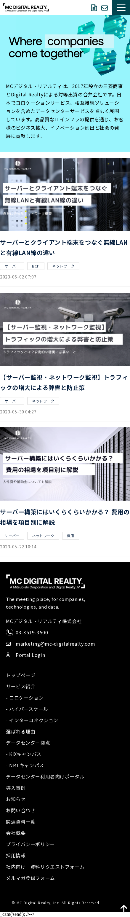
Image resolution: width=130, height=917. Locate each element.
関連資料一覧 (20, 821)
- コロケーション (25, 697)
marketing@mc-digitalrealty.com (55, 643)
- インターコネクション (32, 720)
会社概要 (15, 832)
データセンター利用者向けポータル (45, 776)
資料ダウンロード (95, 7)
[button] (121, 7)
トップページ (20, 675)
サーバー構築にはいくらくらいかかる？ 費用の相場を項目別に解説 (65, 516)
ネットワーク (63, 265)
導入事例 (15, 787)
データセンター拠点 (28, 742)
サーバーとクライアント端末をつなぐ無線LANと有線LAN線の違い (64, 247)
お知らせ (15, 799)
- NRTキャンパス (25, 765)
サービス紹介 (20, 686)
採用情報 (15, 855)
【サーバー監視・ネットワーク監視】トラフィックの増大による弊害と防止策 (64, 382)
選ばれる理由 (20, 731)
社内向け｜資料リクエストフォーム (45, 866)
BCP (36, 265)
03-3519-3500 (32, 632)
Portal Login (30, 654)
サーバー (12, 265)
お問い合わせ (105, 7)
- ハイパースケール (27, 708)
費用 (70, 535)
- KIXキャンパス (23, 753)
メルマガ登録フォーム (30, 877)
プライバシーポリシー (30, 844)
